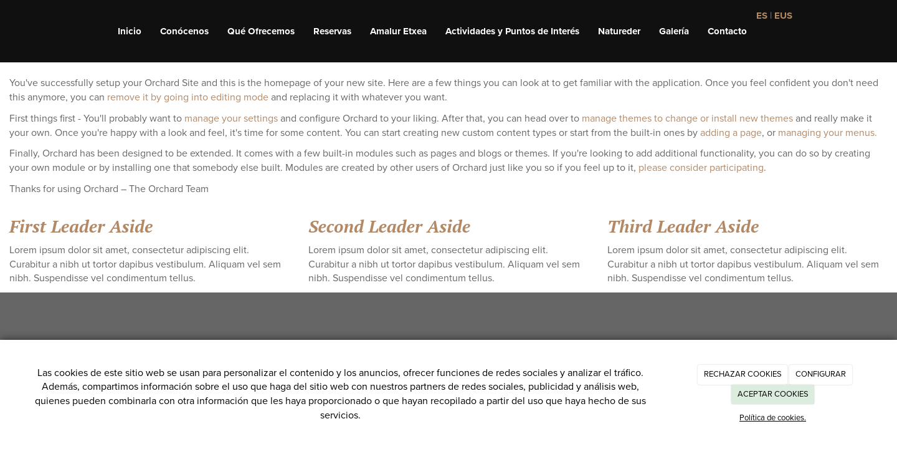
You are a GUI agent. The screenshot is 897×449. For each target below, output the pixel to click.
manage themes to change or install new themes (687, 118)
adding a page (731, 133)
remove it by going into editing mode (187, 97)
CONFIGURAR (820, 374)
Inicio (129, 31)
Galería (674, 31)
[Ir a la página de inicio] (6, 31)
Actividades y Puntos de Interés (512, 31)
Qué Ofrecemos (261, 31)
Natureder (619, 31)
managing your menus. (827, 133)
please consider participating (701, 168)
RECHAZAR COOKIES (743, 374)
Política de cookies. (772, 418)
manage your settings (231, 118)
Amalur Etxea (398, 31)
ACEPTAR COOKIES (773, 394)
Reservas (332, 31)
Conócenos (184, 31)
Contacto (727, 31)
